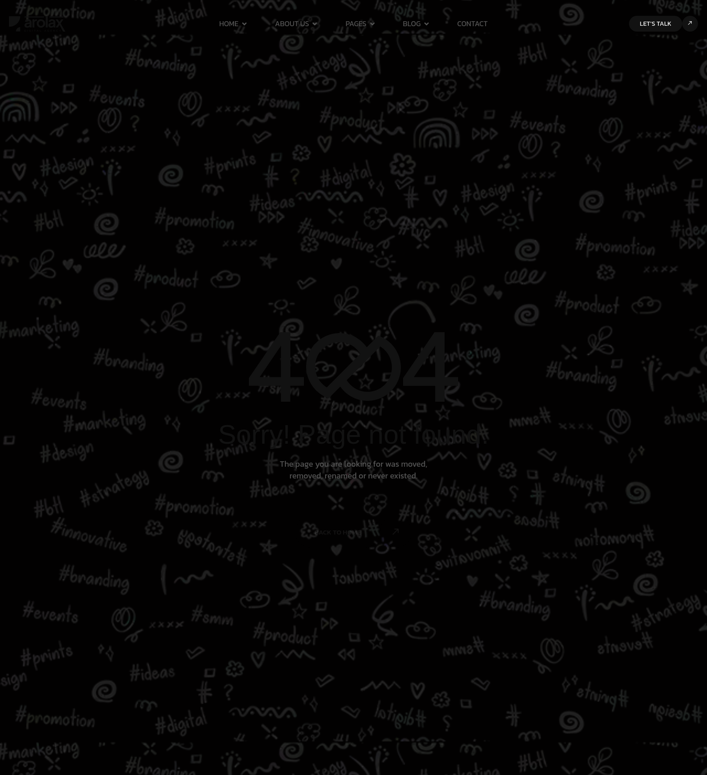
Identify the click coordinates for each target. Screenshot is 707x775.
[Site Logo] (37, 23)
